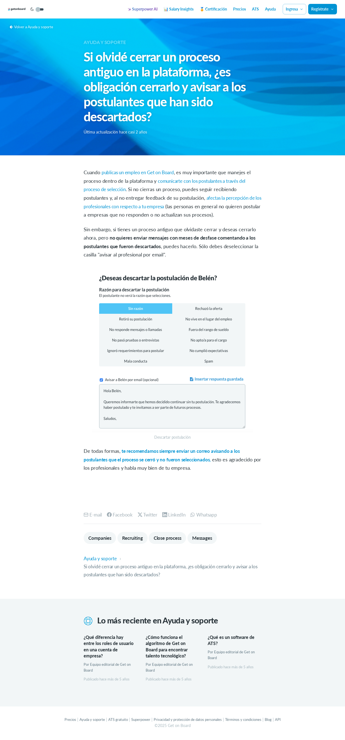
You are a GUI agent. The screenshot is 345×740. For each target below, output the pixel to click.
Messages (210, 538)
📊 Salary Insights (179, 9)
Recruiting (135, 538)
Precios (239, 9)
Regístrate (322, 9)
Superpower (137, 720)
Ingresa (294, 9)
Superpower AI (143, 9)
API (286, 720)
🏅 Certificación (213, 9)
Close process (173, 538)
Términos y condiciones (249, 720)
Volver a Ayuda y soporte (33, 26)
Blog (276, 720)
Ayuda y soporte (106, 42)
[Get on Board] (25, 9)
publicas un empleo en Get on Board (141, 172)
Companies (101, 538)
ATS (255, 9)
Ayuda (270, 9)
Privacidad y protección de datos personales (188, 720)
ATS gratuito (113, 720)
